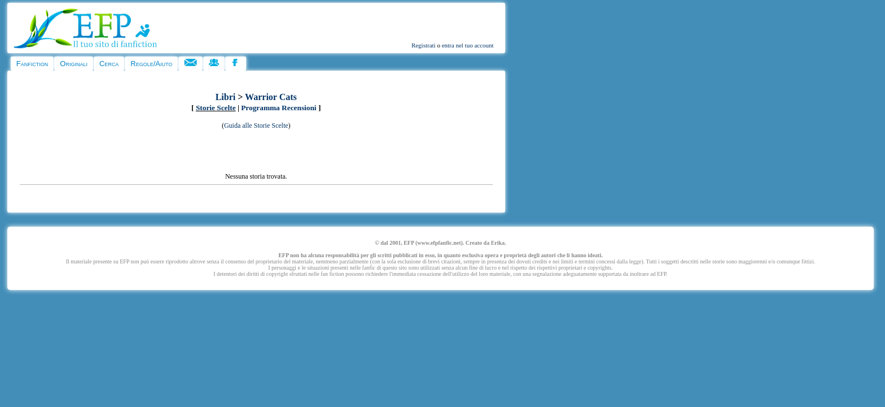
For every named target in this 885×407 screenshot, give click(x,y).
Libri (226, 97)
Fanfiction (32, 63)
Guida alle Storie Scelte (256, 125)
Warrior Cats (271, 97)
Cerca (109, 63)
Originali (73, 63)
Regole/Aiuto (151, 63)
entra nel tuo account (468, 45)
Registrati (423, 45)
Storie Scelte (216, 107)
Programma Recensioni (278, 107)
